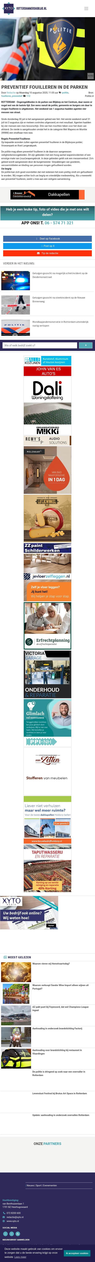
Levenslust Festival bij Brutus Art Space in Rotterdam (59, 1093)
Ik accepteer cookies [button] (77, 1253)
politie (65, 92)
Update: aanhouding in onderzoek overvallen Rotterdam (60, 1114)
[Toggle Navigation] (86, 8)
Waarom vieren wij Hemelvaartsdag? (51, 963)
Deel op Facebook (47, 238)
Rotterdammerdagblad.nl (31, 8)
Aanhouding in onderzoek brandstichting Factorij (57, 1028)
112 (28, 96)
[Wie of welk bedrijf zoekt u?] (40, 345)
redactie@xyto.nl (15, 1201)
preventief (17, 96)
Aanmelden (11, 1240)
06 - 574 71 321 (59, 223)
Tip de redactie (47, 253)
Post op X (48, 245)
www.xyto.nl (13, 1205)
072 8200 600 (14, 1197)
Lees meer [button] (20, 1257)
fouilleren (6, 96)
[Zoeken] (85, 345)
